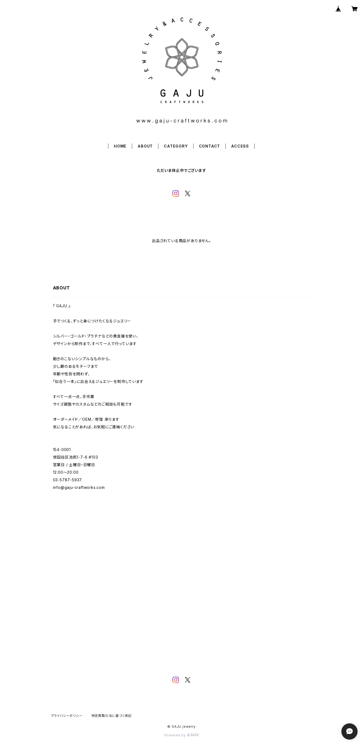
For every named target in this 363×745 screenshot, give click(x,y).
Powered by (181, 735)
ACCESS (240, 146)
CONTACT (209, 146)
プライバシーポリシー (67, 716)
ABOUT (145, 146)
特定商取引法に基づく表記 (111, 716)
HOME (120, 146)
